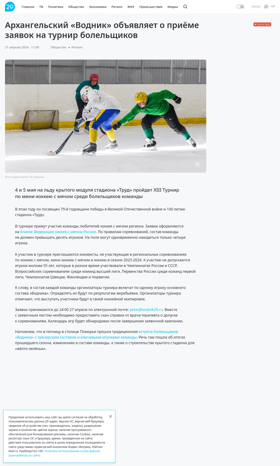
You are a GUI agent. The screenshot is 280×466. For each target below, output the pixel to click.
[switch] (240, 6)
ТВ (41, 7)
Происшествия (151, 7)
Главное (28, 7)
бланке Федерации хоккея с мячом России (58, 231)
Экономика (97, 7)
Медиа (172, 7)
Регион (117, 7)
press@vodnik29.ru (146, 309)
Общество (76, 7)
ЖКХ (130, 7)
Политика (55, 7)
